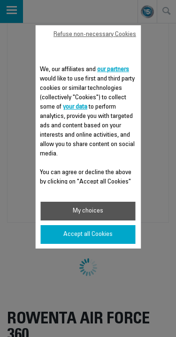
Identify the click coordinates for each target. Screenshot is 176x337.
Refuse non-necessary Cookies (95, 34)
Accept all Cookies (88, 234)
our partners (113, 69)
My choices (88, 211)
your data (75, 107)
